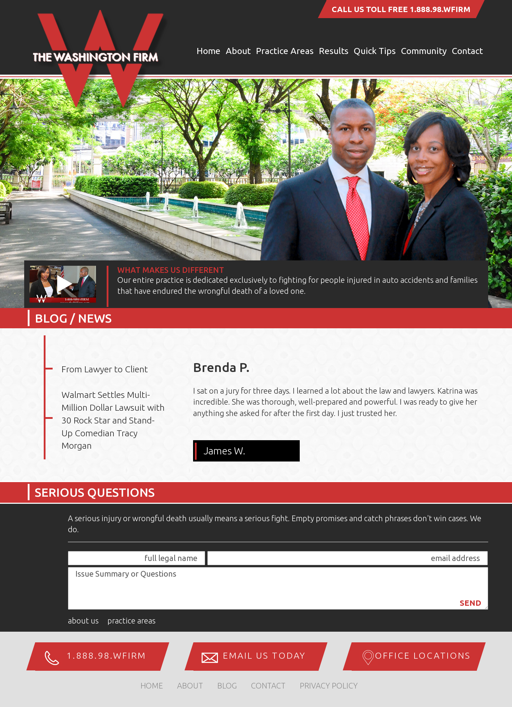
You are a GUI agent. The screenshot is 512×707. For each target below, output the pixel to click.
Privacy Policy (329, 685)
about (190, 685)
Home (208, 51)
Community (424, 51)
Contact (467, 51)
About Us (83, 620)
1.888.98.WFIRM (440, 9)
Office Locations (423, 655)
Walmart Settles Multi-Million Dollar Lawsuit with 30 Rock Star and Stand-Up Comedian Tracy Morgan (113, 420)
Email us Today (264, 655)
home (151, 685)
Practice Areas (285, 51)
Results (333, 51)
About (238, 51)
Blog (227, 685)
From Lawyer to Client (105, 369)
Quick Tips (375, 51)
